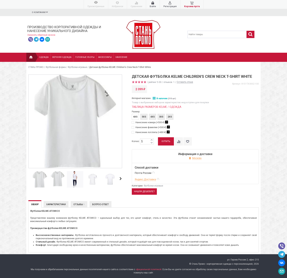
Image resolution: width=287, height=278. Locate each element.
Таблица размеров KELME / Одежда (156, 107)
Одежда (44, 57)
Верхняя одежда (61, 57)
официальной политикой (148, 269)
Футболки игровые (77, 67)
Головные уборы (84, 57)
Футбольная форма (56, 67)
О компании (40, 12)
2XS (170, 116)
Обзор (35, 204)
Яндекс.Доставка (145, 179)
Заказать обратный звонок (41, 35)
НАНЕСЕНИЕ (121, 57)
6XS (135, 116)
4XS (152, 116)
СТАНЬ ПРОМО (36, 67)
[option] (40, 180)
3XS (161, 116)
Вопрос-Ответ (100, 204)
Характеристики (56, 204)
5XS (144, 116)
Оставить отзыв (185, 82)
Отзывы (79, 204)
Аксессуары (105, 57)
